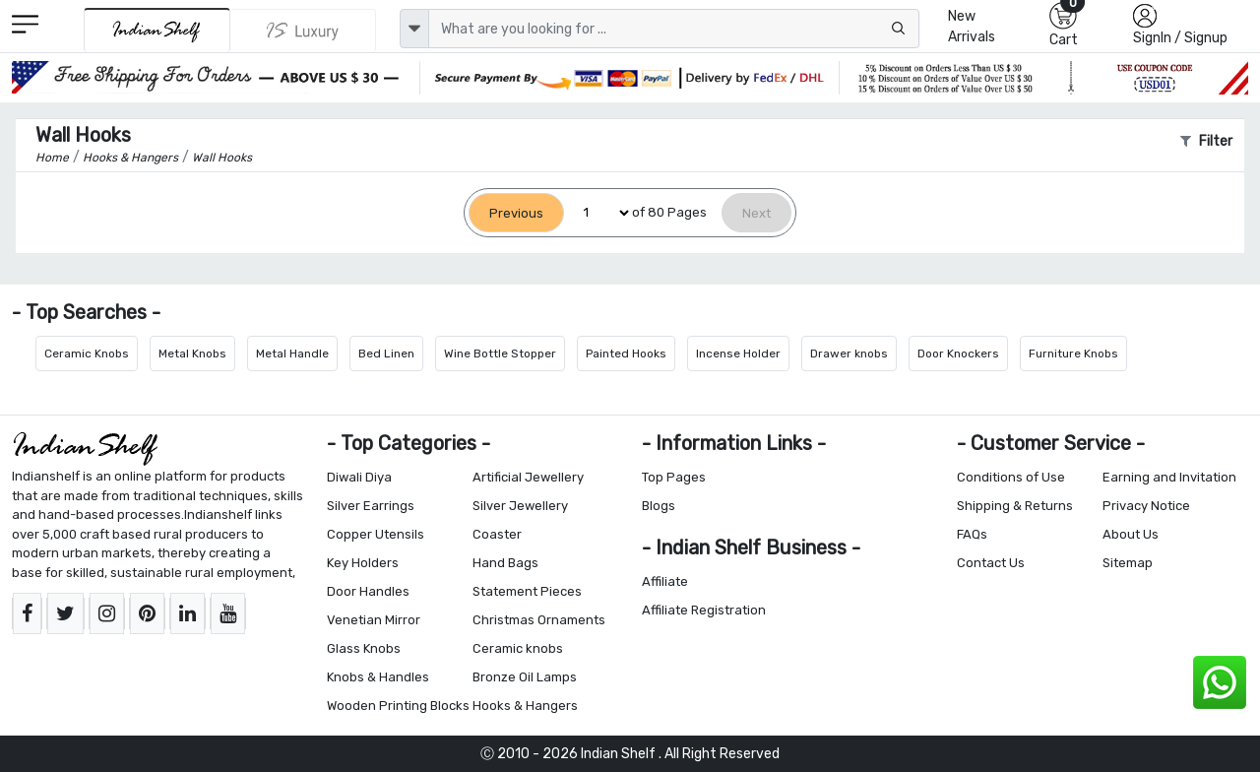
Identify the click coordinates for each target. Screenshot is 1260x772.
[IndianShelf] (157, 30)
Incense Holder (738, 353)
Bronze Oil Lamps (524, 677)
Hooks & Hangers (525, 705)
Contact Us (991, 562)
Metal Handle (292, 353)
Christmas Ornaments (538, 619)
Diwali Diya (359, 477)
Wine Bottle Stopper (500, 353)
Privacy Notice (1146, 505)
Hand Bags (505, 562)
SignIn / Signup (1180, 38)
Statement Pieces (527, 591)
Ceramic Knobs (86, 353)
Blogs (658, 505)
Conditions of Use (1011, 477)
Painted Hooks (626, 353)
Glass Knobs (364, 648)
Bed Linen (386, 353)
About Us (1130, 534)
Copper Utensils (375, 534)
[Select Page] (598, 213)
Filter (1206, 141)
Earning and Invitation (1169, 477)
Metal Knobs (192, 353)
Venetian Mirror (373, 619)
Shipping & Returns (1015, 505)
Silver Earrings (370, 505)
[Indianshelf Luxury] (303, 30)
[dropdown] (414, 28)
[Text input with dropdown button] (673, 28)
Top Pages (674, 477)
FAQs (972, 534)
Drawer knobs (849, 353)
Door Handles (368, 591)
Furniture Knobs (1073, 353)
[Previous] (516, 213)
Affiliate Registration (704, 610)
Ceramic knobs (517, 648)
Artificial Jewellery (528, 477)
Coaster (497, 534)
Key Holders (363, 562)
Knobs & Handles (378, 677)
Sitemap (1127, 562)
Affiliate (665, 581)
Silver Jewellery (520, 505)
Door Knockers (958, 353)
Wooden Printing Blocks (398, 705)
